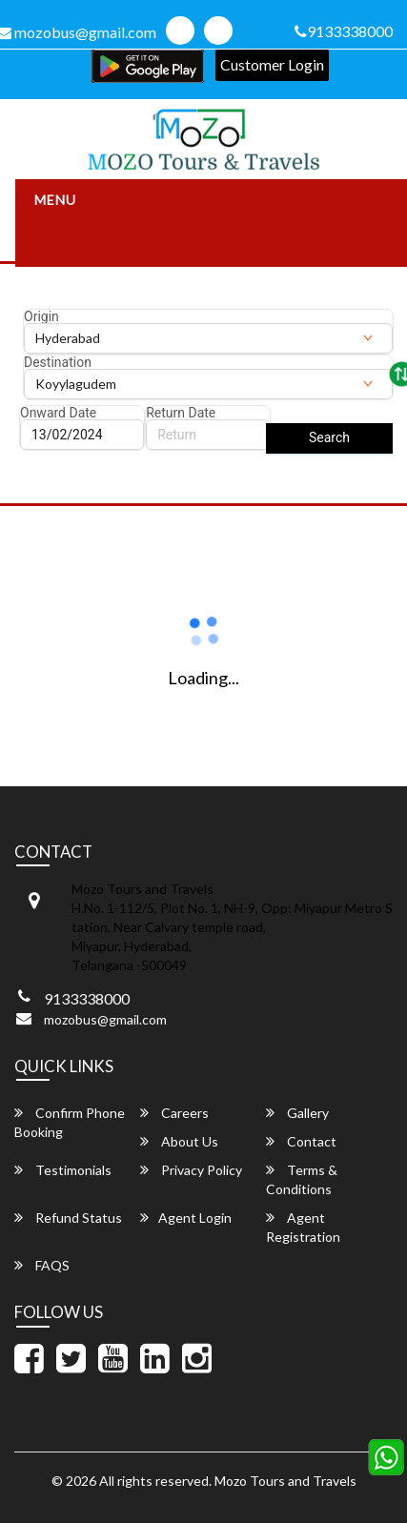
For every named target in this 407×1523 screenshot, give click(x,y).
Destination (58, 362)
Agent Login (186, 1217)
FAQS (42, 1265)
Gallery (297, 1113)
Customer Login (272, 64)
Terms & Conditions (301, 1179)
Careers (174, 1113)
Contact (301, 1141)
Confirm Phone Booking (69, 1122)
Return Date (180, 412)
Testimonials (63, 1170)
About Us (179, 1141)
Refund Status (68, 1217)
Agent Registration (303, 1227)
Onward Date (58, 412)
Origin (41, 316)
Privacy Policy (191, 1170)
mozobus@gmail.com (105, 1019)
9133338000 (344, 31)
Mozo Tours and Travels (285, 1480)
